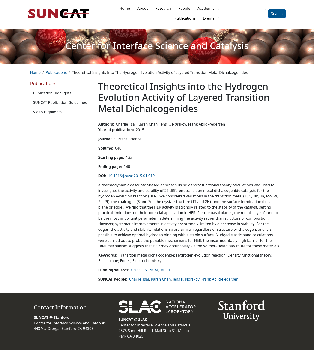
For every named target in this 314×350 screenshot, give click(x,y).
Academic (205, 8)
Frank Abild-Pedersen (219, 279)
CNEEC (137, 269)
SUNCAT (151, 269)
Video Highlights (47, 111)
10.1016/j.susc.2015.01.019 (131, 175)
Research (163, 8)
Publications (184, 18)
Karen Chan (161, 279)
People (184, 8)
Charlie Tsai (139, 279)
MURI (165, 269)
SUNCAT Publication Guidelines (60, 102)
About (142, 8)
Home (125, 8)
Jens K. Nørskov (186, 279)
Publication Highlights (52, 93)
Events (208, 18)
